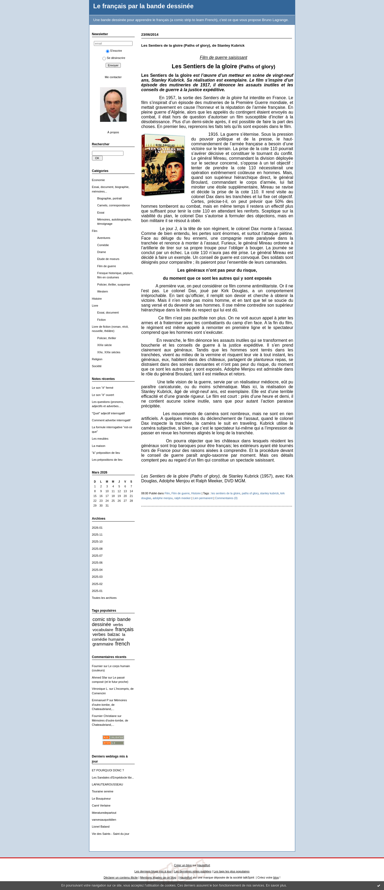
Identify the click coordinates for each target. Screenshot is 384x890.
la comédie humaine (108, 636)
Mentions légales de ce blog (158, 877)
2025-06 (97, 562)
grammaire (103, 644)
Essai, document (108, 312)
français (124, 629)
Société (97, 366)
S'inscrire (114, 50)
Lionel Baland (101, 826)
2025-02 (97, 584)
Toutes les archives (104, 597)
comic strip (104, 619)
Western (102, 291)
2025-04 (97, 569)
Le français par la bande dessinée (143, 6)
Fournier (97, 666)
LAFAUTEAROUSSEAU (107, 784)
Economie (98, 180)
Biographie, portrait (109, 198)
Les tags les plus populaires (232, 871)
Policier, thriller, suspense (113, 284)
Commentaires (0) (226, 498)
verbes (99, 634)
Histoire (97, 298)
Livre (95, 305)
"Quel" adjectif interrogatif (108, 413)
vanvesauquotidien (104, 819)
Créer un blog (182, 865)
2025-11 (97, 534)
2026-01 (97, 527)
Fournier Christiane (104, 715)
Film (95, 230)
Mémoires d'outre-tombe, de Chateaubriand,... (109, 705)
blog (276, 877)
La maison (98, 445)
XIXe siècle (104, 345)
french (122, 644)
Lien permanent (203, 498)
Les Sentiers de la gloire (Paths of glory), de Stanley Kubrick (193, 45)
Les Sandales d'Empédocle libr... (113, 777)
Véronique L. (100, 688)
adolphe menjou (163, 498)
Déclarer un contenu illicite (121, 877)
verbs (118, 624)
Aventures (103, 237)
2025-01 (97, 590)
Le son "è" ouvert (103, 394)
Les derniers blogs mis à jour (152, 871)
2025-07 (97, 555)
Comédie (103, 245)
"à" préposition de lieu (106, 452)
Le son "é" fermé (103, 387)
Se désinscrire (113, 57)
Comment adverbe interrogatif (111, 420)
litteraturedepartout (104, 812)
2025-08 (97, 548)
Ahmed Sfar (99, 677)
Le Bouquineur (101, 798)
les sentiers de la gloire (225, 493)
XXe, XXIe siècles (109, 352)
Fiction (101, 319)
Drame (101, 252)
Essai (101, 212)
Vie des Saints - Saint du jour (110, 833)
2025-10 (97, 541)
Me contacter (113, 77)
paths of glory (250, 493)
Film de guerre (106, 266)
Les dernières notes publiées (192, 871)
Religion (97, 359)
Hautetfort (203, 865)
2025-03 (97, 576)
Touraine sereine (103, 791)
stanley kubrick (269, 493)
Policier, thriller (106, 338)
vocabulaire (103, 629)
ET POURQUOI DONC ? (108, 770)
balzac (113, 634)
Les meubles (100, 438)
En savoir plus (276, 885)
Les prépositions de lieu (107, 459)
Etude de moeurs (108, 258)
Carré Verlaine (101, 805)
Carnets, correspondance (113, 205)
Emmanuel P (100, 700)
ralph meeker (182, 498)
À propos (113, 132)
